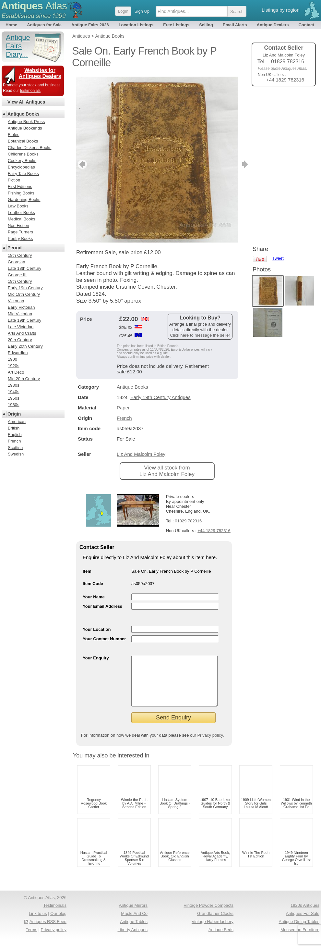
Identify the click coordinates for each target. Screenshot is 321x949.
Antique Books (132, 387)
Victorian (16, 300)
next (233, 164)
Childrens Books (23, 154)
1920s (13, 365)
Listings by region (281, 10)
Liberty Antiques (132, 939)
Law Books (18, 206)
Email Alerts (235, 24)
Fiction (14, 180)
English (15, 434)
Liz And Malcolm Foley (141, 454)
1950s (13, 398)
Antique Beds (220, 939)
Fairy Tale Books (23, 173)
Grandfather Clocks (215, 923)
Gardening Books (24, 199)
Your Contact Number (104, 638)
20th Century (20, 339)
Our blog (58, 923)
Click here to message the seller (200, 335)
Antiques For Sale (302, 923)
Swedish (16, 454)
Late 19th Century (24, 320)
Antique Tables (134, 931)
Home (11, 24)
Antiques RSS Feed (48, 931)
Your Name (94, 596)
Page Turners (20, 232)
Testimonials (54, 915)
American (17, 421)
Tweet (278, 102)
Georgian (16, 261)
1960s (13, 404)
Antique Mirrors (133, 915)
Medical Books (21, 219)
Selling (206, 24)
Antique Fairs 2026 (90, 24)
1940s (13, 391)
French (124, 418)
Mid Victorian (20, 313)
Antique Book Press (26, 121)
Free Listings (176, 24)
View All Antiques (26, 102)
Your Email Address (102, 606)
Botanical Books (23, 141)
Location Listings (136, 24)
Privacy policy (210, 745)
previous (81, 164)
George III (17, 274)
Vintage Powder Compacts (208, 915)
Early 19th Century (25, 287)
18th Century (20, 255)
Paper (123, 407)
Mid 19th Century (24, 294)
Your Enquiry (96, 658)
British (13, 428)
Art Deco (16, 372)
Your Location (97, 629)
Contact (306, 24)
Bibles (13, 134)
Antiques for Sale (44, 24)
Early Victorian (21, 307)
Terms (31, 939)
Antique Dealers (273, 24)
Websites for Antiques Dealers (40, 73)
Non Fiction (18, 225)
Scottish (15, 447)
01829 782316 (188, 520)
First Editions (20, 186)
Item (87, 571)
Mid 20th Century (24, 378)
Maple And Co (134, 923)
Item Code (93, 583)
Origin (14, 414)
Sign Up (142, 11)
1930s (13, 385)
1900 (12, 359)
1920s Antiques (305, 915)
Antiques (34, 6)
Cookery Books (22, 160)
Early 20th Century (25, 346)
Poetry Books (20, 238)
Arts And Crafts (22, 333)
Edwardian (18, 352)
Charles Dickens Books (29, 147)
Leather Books (21, 212)
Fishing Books (21, 193)
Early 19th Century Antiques (160, 397)
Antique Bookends (25, 128)
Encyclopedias (21, 167)
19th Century (20, 281)
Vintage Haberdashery (212, 931)
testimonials (30, 90)
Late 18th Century (24, 268)
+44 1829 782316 (214, 530)
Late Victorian (20, 326)
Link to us (38, 923)
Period (14, 247)
